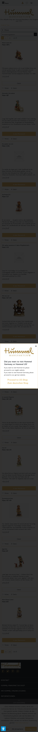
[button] (3, 728)
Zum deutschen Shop (16, 382)
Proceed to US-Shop (16, 379)
